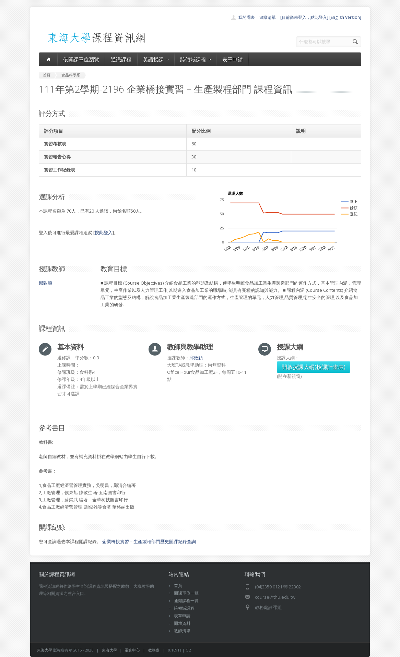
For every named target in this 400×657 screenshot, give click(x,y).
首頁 (178, 585)
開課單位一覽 (186, 593)
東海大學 (44, 650)
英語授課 (155, 59)
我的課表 (246, 17)
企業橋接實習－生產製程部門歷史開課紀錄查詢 (149, 541)
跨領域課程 (195, 59)
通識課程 (121, 59)
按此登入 (104, 232)
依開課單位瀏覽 (81, 59)
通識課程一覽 (186, 601)
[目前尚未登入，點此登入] (304, 17)
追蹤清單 (267, 17)
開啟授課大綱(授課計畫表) (313, 367)
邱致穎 (45, 283)
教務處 (154, 650)
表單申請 (232, 59)
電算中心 (132, 650)
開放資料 (182, 623)
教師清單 (182, 631)
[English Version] (345, 17)
